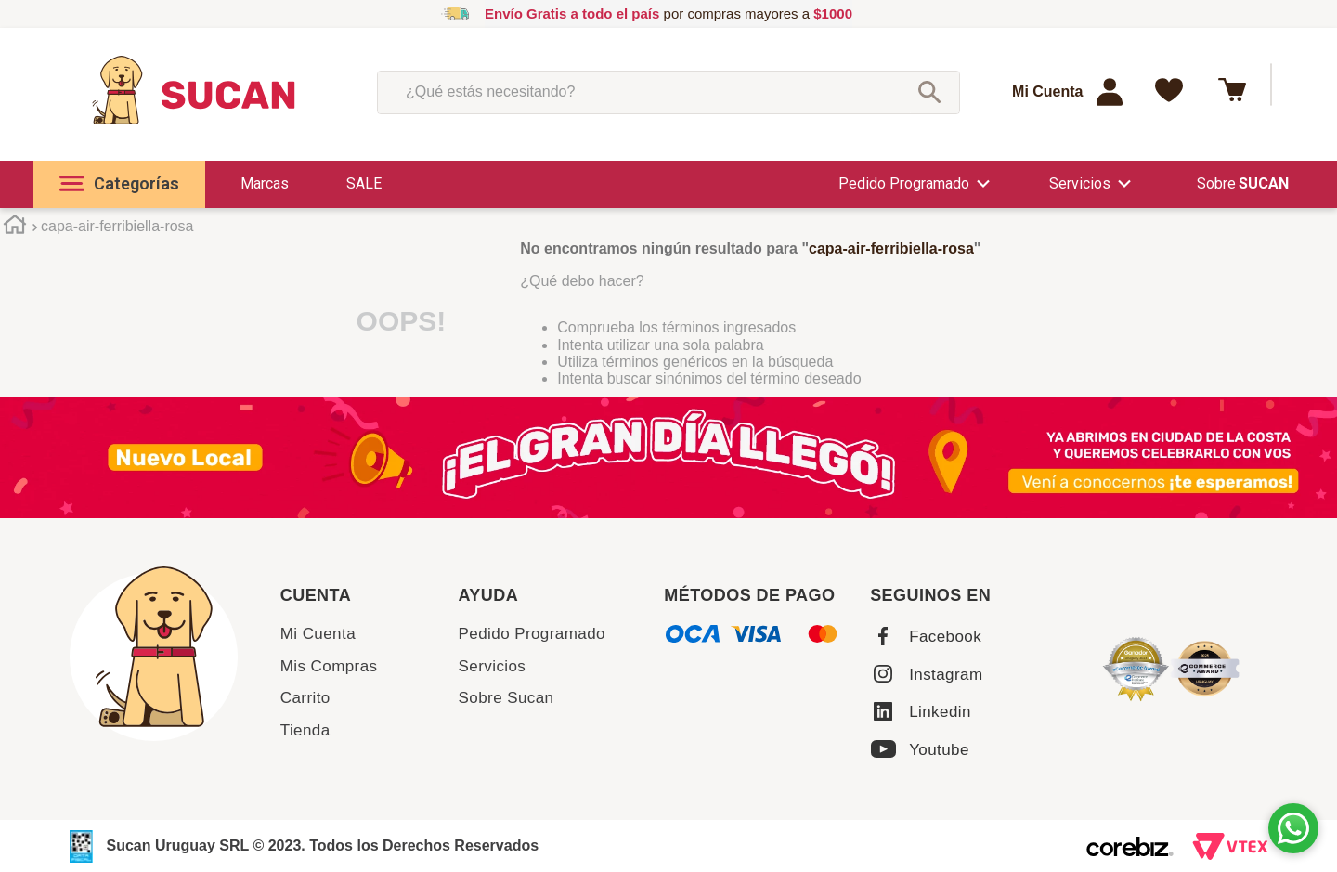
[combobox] (668, 92)
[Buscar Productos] (929, 92)
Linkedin (940, 712)
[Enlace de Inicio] (14, 228)
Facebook (945, 636)
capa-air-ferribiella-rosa (117, 226)
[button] (119, 184)
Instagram (945, 674)
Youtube (939, 750)
